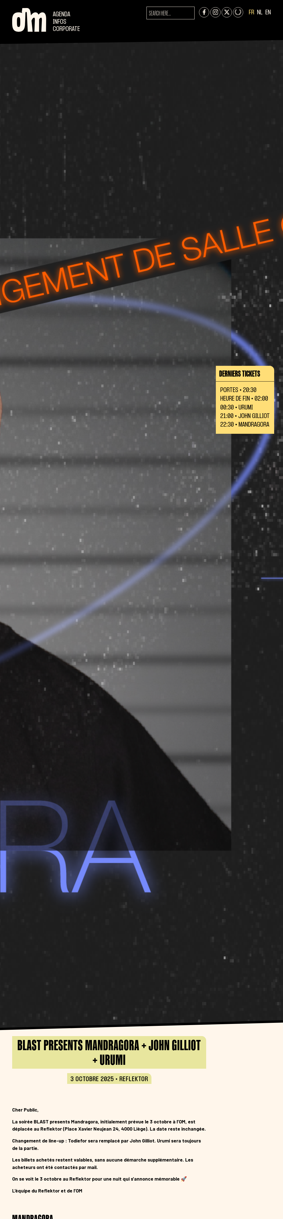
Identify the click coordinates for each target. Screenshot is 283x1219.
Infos (59, 22)
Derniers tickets (239, 374)
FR (251, 12)
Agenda (61, 14)
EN (268, 12)
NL (260, 12)
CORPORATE (66, 29)
